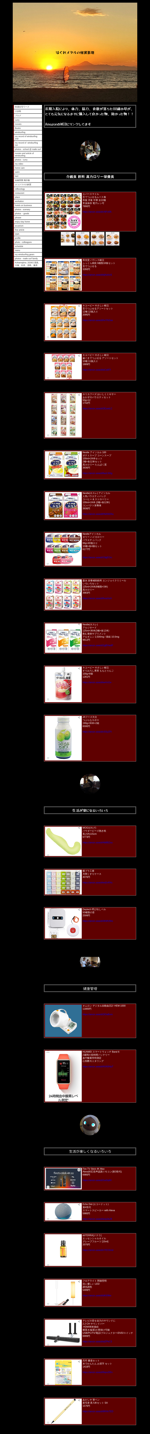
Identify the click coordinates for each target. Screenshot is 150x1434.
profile (18, 238)
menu (17, 250)
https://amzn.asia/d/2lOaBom (98, 1014)
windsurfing (20, 132)
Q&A (17, 234)
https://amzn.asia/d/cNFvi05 (97, 212)
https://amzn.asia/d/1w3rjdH (97, 1180)
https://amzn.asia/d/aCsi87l (97, 370)
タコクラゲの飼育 (23, 184)
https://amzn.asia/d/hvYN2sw (98, 320)
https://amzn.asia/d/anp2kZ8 (97, 1219)
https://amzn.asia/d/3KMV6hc (98, 921)
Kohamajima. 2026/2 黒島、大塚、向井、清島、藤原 (27, 263)
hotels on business (23, 205)
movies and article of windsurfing (24, 154)
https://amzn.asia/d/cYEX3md (98, 1250)
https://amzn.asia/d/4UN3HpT (98, 1066)
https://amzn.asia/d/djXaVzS (97, 275)
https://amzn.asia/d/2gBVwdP (98, 645)
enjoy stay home (22, 222)
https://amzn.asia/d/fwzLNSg (97, 473)
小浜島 (18, 111)
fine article (19, 230)
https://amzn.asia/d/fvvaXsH (97, 598)
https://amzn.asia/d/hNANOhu (98, 514)
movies (18, 124)
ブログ (18, 115)
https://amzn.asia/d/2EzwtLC (97, 408)
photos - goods (22, 213)
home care (20, 168)
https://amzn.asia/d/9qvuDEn (98, 1372)
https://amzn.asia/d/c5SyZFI (97, 732)
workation (19, 201)
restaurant (19, 193)
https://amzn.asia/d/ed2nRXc (98, 882)
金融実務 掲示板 (22, 180)
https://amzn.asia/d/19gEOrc (97, 557)
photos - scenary (22, 209)
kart (16, 176)
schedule (19, 246)
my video (19, 164)
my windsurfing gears (24, 254)
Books (18, 128)
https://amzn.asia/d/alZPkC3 (97, 1341)
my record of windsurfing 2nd (26, 137)
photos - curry (21, 160)
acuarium (19, 226)
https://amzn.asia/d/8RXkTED (98, 1411)
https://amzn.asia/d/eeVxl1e (97, 682)
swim (17, 172)
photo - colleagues (23, 242)
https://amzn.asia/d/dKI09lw (97, 1295)
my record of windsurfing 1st (26, 144)
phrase (18, 217)
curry (17, 120)
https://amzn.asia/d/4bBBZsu (98, 842)
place (17, 197)
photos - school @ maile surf (28, 149)
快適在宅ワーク (22, 107)
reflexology (20, 189)
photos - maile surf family (26, 258)
